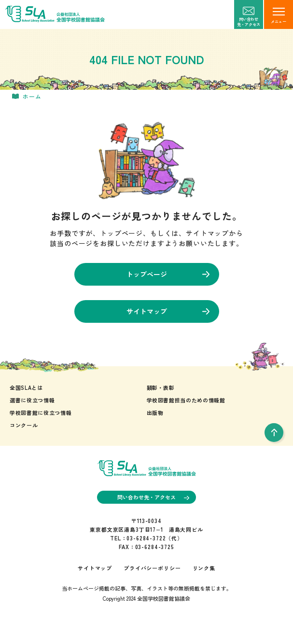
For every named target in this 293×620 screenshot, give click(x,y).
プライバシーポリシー (152, 568)
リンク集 (204, 568)
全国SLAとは (26, 387)
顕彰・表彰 (161, 387)
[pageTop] (274, 432)
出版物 (155, 412)
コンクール (24, 425)
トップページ (167, 274)
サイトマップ (167, 311)
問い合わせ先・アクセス (153, 497)
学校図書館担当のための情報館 (186, 400)
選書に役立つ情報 (32, 400)
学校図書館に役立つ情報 (40, 412)
